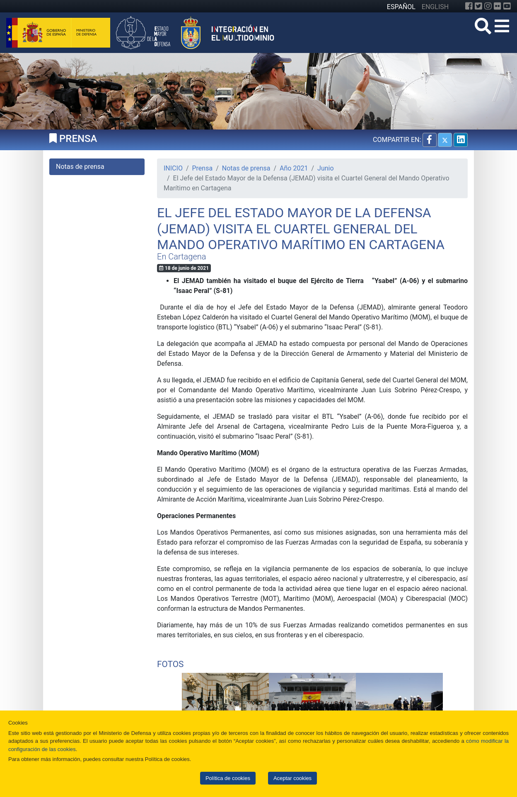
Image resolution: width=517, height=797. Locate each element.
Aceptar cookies (292, 778)
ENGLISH (435, 7)
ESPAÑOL (401, 7)
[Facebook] (469, 6)
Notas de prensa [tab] (80, 166)
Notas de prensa (246, 168)
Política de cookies (227, 778)
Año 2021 (294, 168)
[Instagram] (488, 6)
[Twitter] (478, 6)
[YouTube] (507, 6)
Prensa (202, 168)
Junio (325, 168)
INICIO (173, 168)
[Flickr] (497, 6)
